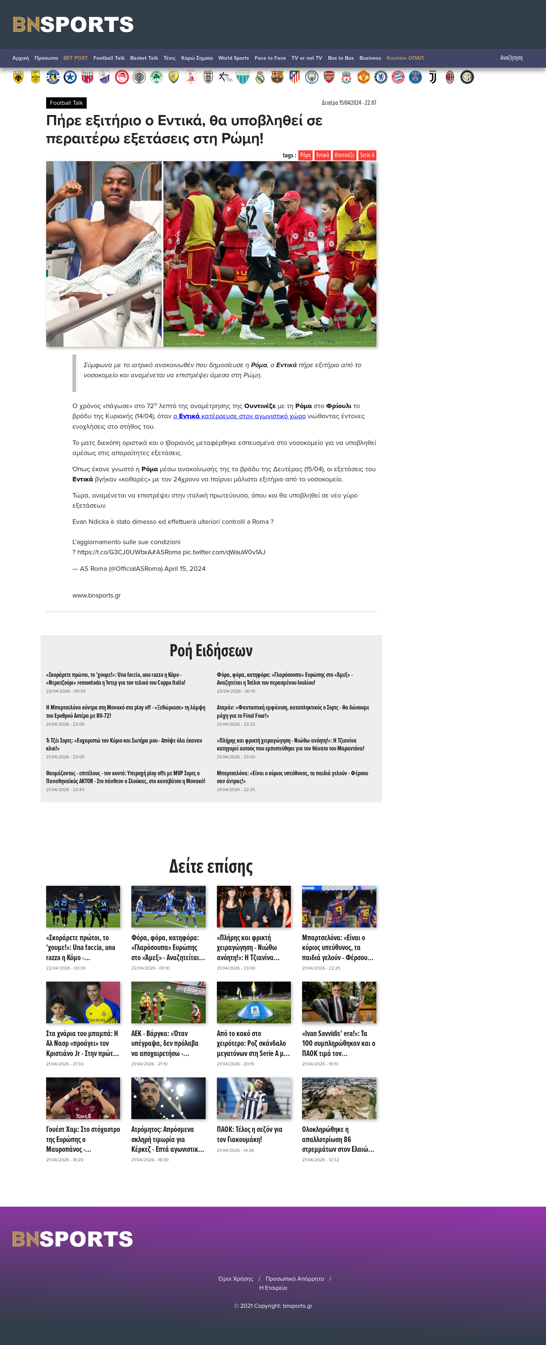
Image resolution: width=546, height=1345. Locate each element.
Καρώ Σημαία (197, 58)
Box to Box (341, 58)
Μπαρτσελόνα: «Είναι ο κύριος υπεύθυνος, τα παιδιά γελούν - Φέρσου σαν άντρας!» (292, 776)
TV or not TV (307, 58)
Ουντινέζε (345, 155)
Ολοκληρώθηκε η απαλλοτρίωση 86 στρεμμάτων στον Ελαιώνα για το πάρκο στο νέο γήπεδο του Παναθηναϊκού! (338, 1138)
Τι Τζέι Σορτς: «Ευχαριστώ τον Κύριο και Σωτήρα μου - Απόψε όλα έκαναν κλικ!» (124, 743)
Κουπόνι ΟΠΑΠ (405, 58)
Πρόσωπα (46, 58)
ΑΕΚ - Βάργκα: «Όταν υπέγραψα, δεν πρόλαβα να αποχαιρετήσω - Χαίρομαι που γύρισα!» (165, 1043)
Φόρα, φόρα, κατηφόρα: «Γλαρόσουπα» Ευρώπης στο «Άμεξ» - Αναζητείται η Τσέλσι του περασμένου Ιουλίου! (285, 678)
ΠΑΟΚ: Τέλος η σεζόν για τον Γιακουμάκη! (250, 1134)
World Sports (233, 58)
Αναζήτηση (515, 58)
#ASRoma (166, 552)
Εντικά (322, 155)
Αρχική (20, 58)
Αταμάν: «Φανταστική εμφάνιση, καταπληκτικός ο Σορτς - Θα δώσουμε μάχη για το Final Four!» (293, 711)
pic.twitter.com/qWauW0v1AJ (224, 552)
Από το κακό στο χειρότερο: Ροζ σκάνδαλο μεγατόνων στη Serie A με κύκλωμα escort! (252, 1043)
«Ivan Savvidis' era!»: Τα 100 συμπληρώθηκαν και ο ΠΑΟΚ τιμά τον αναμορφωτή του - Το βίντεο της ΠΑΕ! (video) (338, 1043)
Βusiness (370, 58)
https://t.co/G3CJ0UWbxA (114, 552)
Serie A (367, 155)
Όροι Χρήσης (235, 1277)
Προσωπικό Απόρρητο (295, 1277)
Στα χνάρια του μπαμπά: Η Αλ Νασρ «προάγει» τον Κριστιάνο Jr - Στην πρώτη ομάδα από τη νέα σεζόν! (82, 1043)
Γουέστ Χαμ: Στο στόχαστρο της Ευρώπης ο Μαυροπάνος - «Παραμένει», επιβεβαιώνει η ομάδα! (83, 1138)
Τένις (170, 58)
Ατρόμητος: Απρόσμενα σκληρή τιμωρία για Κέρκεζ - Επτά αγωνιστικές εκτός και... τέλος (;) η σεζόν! (167, 1138)
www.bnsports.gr (96, 594)
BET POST (75, 58)
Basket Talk (144, 58)
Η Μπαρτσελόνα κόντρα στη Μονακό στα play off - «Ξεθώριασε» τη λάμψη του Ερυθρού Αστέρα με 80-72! (125, 711)
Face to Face (270, 58)
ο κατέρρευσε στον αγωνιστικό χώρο (239, 416)
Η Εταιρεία (273, 1286)
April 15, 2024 (185, 568)
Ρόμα (305, 155)
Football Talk (109, 58)
